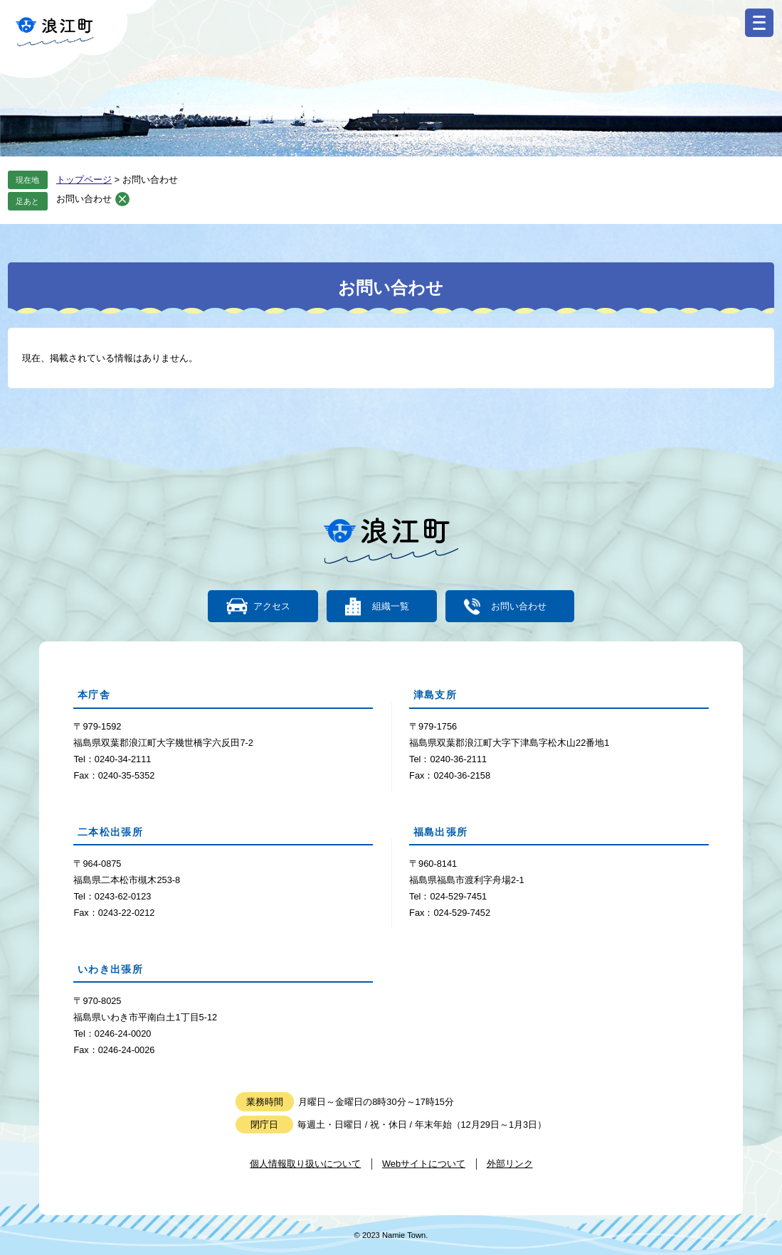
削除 (122, 199)
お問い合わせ (84, 198)
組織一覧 (390, 606)
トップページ (84, 179)
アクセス (271, 606)
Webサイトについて (423, 1163)
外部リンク (510, 1163)
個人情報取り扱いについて (305, 1163)
